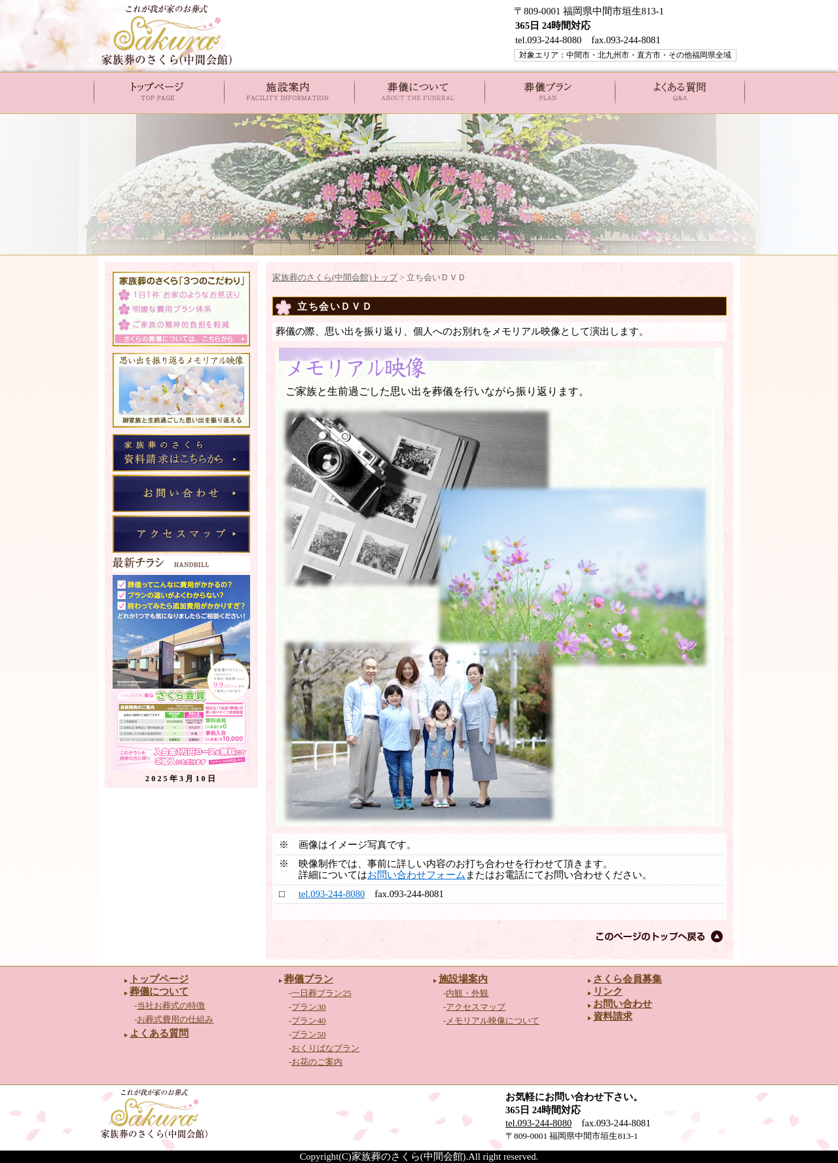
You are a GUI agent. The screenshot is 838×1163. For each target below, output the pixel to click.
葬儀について (159, 991)
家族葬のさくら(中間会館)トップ (334, 277)
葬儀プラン (308, 979)
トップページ (159, 979)
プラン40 (308, 1020)
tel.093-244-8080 (332, 894)
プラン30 (308, 1007)
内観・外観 (467, 993)
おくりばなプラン (325, 1048)
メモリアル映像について (492, 1020)
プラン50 (308, 1034)
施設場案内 (463, 979)
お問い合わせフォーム (416, 875)
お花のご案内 (316, 1062)
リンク (608, 991)
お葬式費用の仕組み (175, 1019)
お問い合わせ (622, 1004)
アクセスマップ (475, 1007)
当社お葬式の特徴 (171, 1005)
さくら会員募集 (627, 979)
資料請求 (612, 1016)
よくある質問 (159, 1033)
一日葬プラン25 (321, 993)
